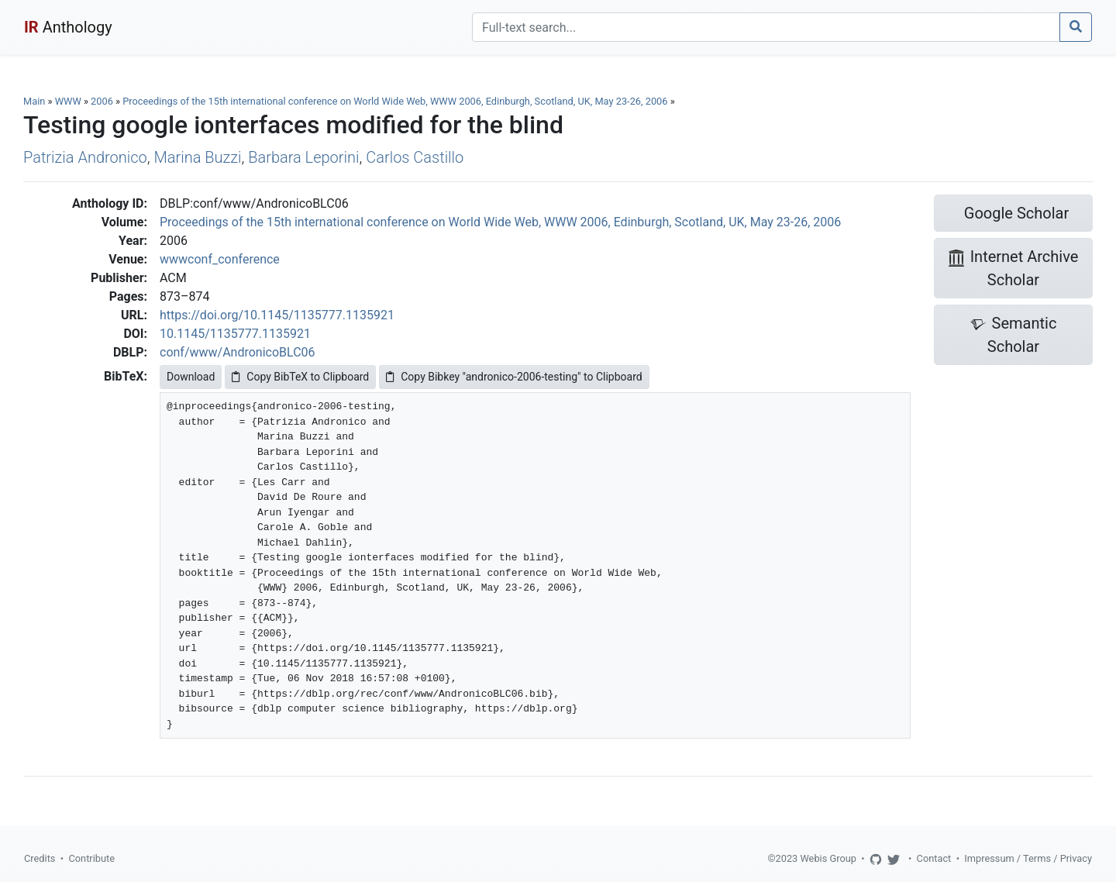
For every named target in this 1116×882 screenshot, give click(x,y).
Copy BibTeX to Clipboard (300, 376)
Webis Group (828, 858)
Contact (934, 858)
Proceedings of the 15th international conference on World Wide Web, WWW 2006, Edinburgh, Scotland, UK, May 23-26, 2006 (396, 101)
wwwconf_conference (220, 259)
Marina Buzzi (197, 157)
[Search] (766, 27)
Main (34, 101)
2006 (102, 101)
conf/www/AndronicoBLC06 (237, 352)
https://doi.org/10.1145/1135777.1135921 (277, 315)
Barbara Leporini (303, 157)
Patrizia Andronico (85, 157)
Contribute (91, 858)
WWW (68, 101)
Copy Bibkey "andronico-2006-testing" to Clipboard (514, 376)
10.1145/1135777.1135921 (235, 333)
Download (191, 376)
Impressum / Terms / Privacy (1028, 858)
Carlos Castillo (414, 157)
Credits (39, 858)
